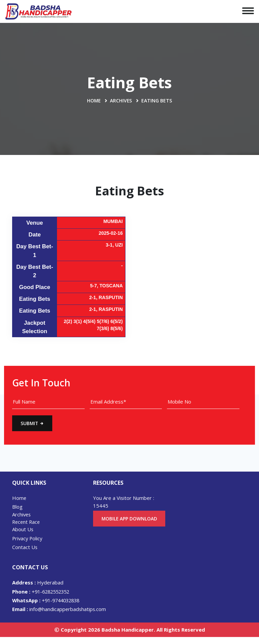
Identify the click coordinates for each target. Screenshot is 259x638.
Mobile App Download (129, 522)
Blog (17, 507)
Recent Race (26, 522)
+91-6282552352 (42, 592)
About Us (23, 530)
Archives (121, 100)
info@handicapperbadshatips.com (59, 610)
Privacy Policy (28, 539)
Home (94, 100)
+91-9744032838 (48, 601)
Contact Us (25, 547)
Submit (33, 423)
